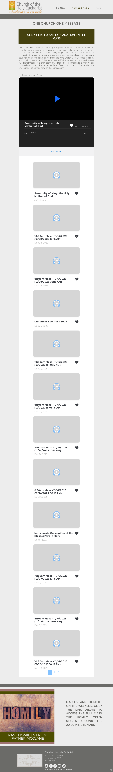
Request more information (58, 769)
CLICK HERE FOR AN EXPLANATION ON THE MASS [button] (56, 36)
